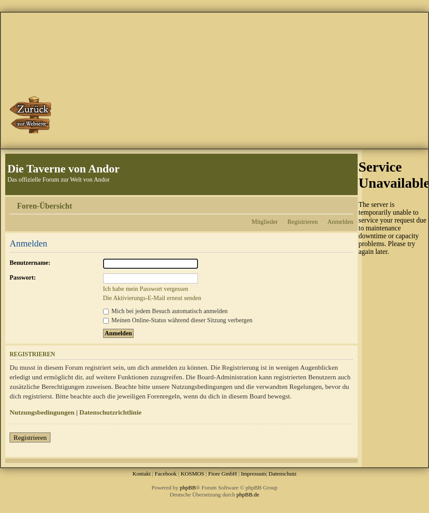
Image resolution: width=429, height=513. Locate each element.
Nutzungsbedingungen (42, 412)
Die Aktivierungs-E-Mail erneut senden (152, 297)
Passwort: (23, 277)
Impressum (253, 473)
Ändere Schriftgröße (347, 203)
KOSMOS (192, 473)
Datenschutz (282, 473)
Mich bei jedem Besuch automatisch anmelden (165, 310)
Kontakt (141, 473)
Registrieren (303, 221)
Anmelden (340, 221)
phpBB (188, 487)
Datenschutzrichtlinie (110, 412)
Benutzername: (30, 262)
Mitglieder (264, 221)
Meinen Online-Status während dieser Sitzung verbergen (178, 320)
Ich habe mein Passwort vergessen (145, 288)
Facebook (165, 473)
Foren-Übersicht (44, 206)
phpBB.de (248, 494)
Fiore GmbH (222, 473)
